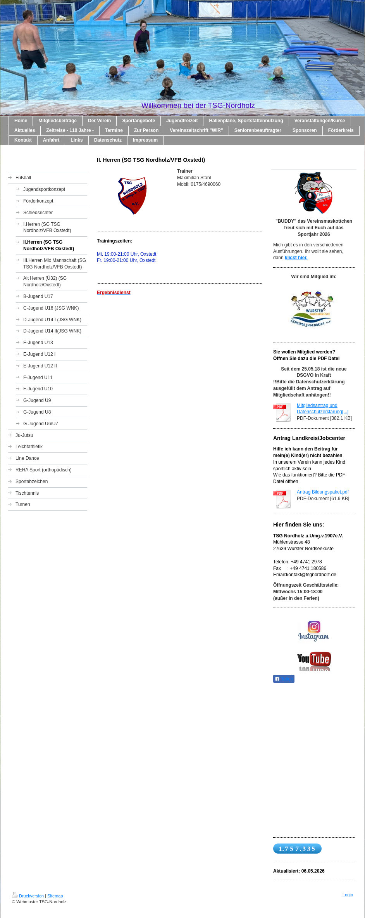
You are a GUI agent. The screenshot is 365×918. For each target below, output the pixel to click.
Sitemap (55, 896)
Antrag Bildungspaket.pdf (323, 492)
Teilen (284, 679)
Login (348, 894)
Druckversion (28, 896)
